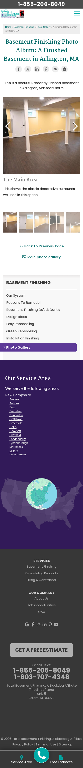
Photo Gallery (18, 347)
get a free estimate (41, 650)
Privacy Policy (23, 744)
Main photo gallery (41, 257)
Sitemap (65, 744)
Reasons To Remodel (23, 303)
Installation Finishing (22, 338)
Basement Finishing (28, 282)
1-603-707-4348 (41, 677)
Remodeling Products (41, 573)
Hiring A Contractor (41, 580)
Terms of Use (46, 744)
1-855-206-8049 (41, 4)
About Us (41, 598)
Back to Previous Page (41, 246)
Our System (15, 295)
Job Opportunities (42, 605)
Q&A (41, 612)
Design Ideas (16, 317)
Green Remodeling (21, 331)
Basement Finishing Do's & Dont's (33, 310)
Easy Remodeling (20, 324)
